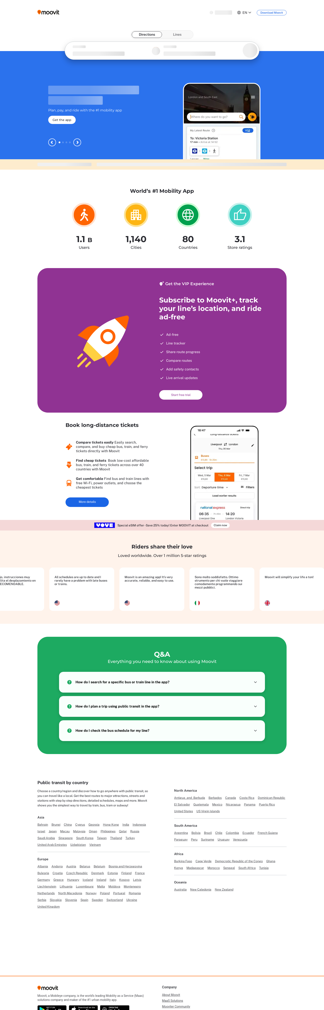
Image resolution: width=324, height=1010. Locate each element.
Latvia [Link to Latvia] (137, 879)
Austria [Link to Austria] (71, 866)
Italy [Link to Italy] (113, 879)
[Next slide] (77, 142)
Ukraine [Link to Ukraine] (131, 900)
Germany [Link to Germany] (43, 879)
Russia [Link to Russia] (134, 831)
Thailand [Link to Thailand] (116, 838)
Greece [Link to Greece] (58, 879)
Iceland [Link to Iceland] (88, 879)
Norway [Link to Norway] (91, 893)
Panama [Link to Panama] (249, 804)
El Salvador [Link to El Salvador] (182, 804)
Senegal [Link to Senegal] (229, 868)
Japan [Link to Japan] (53, 831)
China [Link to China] (68, 824)
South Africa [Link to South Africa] (247, 868)
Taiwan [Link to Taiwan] (102, 838)
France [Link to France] (140, 873)
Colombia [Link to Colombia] (232, 833)
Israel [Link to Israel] (41, 831)
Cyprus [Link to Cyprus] (80, 824)
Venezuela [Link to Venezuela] (240, 839)
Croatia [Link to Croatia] (58, 873)
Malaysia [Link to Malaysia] (79, 831)
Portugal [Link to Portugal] (119, 893)
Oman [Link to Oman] (93, 831)
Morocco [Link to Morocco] (213, 868)
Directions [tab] (147, 34)
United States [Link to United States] (183, 811)
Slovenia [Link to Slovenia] (71, 900)
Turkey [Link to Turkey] (130, 838)
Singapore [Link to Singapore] (65, 838)
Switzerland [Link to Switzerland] (114, 900)
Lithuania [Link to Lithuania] (66, 886)
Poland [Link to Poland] (105, 893)
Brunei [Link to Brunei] (55, 824)
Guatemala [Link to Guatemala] (201, 804)
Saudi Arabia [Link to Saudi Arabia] (46, 838)
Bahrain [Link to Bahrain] (42, 824)
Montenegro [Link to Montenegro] (132, 886)
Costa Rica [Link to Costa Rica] (246, 797)
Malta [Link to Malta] (101, 886)
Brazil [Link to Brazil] (208, 833)
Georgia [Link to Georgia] (93, 824)
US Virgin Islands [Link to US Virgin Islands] (208, 811)
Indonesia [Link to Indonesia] (139, 824)
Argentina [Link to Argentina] (181, 833)
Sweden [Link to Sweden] (97, 900)
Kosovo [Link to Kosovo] (124, 879)
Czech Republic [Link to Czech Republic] (77, 873)
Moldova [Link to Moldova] (114, 886)
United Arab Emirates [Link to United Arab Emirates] (52, 844)
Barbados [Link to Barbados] (215, 797)
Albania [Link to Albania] (42, 866)
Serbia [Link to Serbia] (41, 900)
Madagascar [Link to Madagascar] (195, 868)
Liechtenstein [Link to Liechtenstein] (46, 886)
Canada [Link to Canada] (230, 797)
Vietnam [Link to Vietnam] (95, 844)
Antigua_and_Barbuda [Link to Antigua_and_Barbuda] (189, 797)
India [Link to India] (125, 824)
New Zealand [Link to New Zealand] (224, 889)
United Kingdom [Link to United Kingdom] (48, 906)
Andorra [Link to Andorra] (57, 866)
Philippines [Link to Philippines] (108, 831)
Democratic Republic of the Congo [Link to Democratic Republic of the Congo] (239, 861)
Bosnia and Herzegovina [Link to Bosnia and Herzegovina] (125, 866)
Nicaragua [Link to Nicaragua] (233, 804)
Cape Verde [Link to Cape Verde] (204, 861)
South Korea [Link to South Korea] (84, 838)
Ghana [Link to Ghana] (270, 861)
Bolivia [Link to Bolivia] (195, 833)
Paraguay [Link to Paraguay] (181, 839)
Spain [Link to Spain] (84, 900)
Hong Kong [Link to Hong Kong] (111, 824)
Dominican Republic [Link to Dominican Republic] (271, 797)
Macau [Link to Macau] (65, 831)
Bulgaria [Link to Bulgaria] (43, 873)
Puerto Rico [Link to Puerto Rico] (267, 804)
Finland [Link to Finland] (126, 873)
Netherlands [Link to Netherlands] (46, 893)
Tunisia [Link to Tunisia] (264, 868)
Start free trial (181, 395)
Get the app (62, 120)
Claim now (220, 525)
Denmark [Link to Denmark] (97, 873)
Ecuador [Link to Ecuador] (248, 833)
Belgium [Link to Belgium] (99, 866)
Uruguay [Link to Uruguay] (223, 839)
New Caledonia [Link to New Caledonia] (200, 889)
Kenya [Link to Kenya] (178, 868)
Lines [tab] (177, 34)
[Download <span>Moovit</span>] (272, 12)
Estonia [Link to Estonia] (112, 873)
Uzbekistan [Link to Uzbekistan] (78, 844)
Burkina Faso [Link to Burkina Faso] (183, 861)
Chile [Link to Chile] (218, 833)
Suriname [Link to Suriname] (207, 839)
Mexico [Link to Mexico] (217, 804)
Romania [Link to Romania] (135, 893)
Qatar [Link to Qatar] (123, 831)
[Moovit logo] (48, 12)
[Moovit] (47, 989)
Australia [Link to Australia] (180, 889)
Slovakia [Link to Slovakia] (56, 900)
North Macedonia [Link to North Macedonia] (70, 893)
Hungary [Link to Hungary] (73, 879)
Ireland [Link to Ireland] (101, 879)
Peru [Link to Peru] (194, 839)
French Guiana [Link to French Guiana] (268, 833)
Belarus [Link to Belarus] (85, 866)
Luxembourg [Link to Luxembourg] (85, 886)
